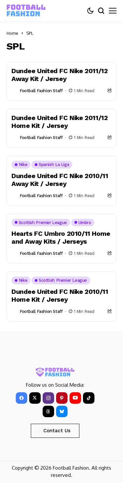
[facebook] (21, 398)
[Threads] (48, 411)
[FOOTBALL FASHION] (26, 10)
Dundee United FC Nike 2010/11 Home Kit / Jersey (59, 295)
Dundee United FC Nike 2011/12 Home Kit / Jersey (59, 122)
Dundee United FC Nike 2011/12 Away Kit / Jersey (59, 75)
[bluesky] (62, 411)
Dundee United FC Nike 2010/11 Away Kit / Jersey (59, 180)
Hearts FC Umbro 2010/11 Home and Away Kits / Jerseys (60, 237)
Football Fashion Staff (41, 90)
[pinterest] (62, 398)
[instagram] (48, 398)
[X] (35, 398)
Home (12, 33)
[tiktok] (88, 398)
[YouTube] (75, 398)
